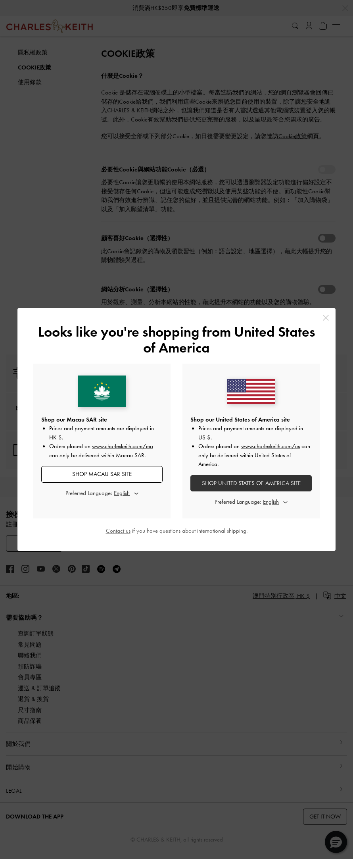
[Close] (326, 318)
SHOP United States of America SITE (251, 483)
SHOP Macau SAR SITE (102, 474)
